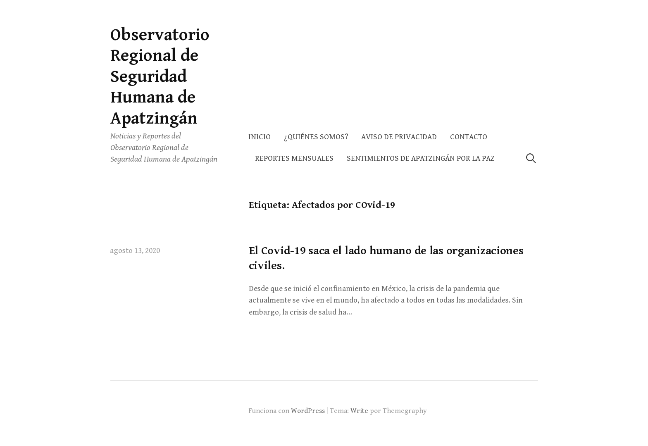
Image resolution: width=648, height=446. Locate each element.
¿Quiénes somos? (316, 137)
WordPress (308, 411)
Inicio (259, 137)
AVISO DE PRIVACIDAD (399, 137)
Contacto (468, 137)
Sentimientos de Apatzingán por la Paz (421, 158)
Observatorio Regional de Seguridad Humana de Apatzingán (160, 77)
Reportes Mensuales (294, 158)
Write (359, 411)
